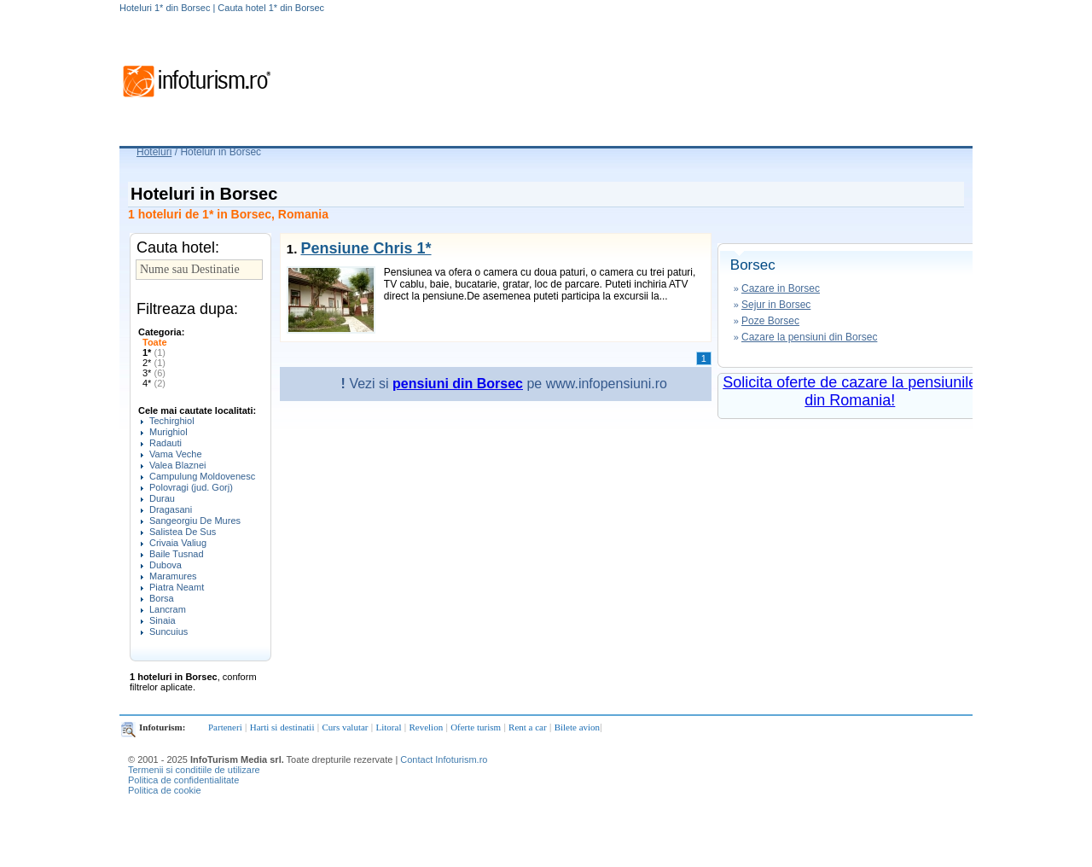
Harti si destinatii (282, 727)
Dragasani (170, 509)
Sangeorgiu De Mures (195, 520)
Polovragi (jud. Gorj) (191, 487)
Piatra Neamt (176, 587)
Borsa (161, 598)
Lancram (167, 609)
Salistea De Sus (182, 532)
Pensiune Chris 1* (365, 248)
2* (154, 363)
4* (154, 383)
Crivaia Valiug (177, 543)
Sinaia (162, 620)
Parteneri (225, 727)
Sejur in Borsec (775, 305)
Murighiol (168, 432)
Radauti (165, 443)
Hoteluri (153, 152)
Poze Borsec (770, 321)
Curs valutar (345, 727)
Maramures (173, 576)
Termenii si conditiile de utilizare (194, 770)
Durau (162, 498)
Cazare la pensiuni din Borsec (809, 337)
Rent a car (527, 727)
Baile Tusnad (176, 554)
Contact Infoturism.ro (443, 759)
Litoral (389, 727)
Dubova (165, 565)
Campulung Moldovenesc (202, 476)
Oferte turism (475, 727)
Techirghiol (172, 421)
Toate (154, 342)
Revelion (426, 727)
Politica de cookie (164, 790)
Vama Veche (175, 454)
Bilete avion (577, 727)
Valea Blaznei (177, 465)
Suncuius (168, 631)
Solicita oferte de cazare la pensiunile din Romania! (850, 391)
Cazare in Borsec (780, 288)
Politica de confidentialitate (183, 780)
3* (154, 373)
